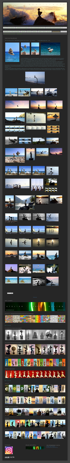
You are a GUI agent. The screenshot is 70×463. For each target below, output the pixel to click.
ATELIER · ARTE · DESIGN (50, 446)
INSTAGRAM (19, 33)
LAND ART (23, 31)
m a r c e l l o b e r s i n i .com (9, 33)
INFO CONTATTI (11, 27)
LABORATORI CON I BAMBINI (22, 27)
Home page (35, 297)
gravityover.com (55, 447)
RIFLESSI (29, 31)
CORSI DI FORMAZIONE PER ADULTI (37, 27)
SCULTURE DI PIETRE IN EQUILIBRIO (54, 27)
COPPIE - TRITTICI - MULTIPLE (44, 31)
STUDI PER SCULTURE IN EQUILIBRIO (11, 31)
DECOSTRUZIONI (56, 31)
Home (5, 27)
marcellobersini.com (49, 447)
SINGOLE (35, 31)
